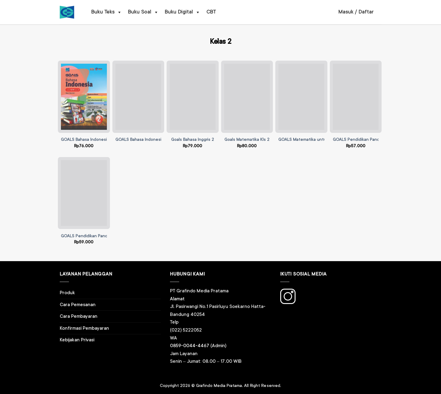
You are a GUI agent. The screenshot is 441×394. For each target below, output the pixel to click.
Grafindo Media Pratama (219, 386)
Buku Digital (182, 12)
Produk (67, 293)
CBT (211, 12)
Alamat (177, 299)
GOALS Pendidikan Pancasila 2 (362, 139)
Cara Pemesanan (78, 304)
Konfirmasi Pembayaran (84, 328)
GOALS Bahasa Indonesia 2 (87, 139)
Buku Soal (143, 12)
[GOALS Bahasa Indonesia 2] (84, 97)
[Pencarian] (327, 12)
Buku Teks (106, 12)
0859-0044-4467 (189, 345)
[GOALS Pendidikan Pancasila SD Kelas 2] (84, 193)
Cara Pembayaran (78, 316)
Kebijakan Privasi (77, 340)
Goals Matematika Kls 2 (247, 139)
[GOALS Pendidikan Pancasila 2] (356, 97)
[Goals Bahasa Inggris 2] (193, 97)
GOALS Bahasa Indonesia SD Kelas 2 (150, 139)
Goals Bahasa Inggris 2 (192, 139)
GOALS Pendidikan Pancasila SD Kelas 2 (99, 236)
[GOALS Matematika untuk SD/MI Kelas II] (301, 97)
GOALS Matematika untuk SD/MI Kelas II (316, 139)
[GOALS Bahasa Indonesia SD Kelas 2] (138, 97)
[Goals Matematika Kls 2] (247, 97)
